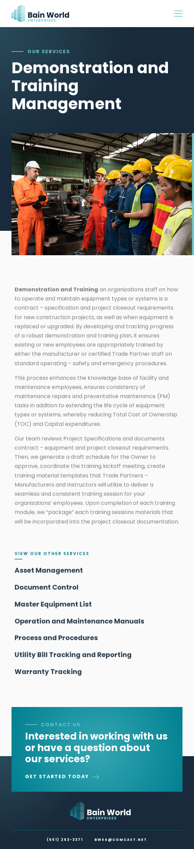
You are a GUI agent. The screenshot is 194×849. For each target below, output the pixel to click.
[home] (40, 13)
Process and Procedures (56, 640)
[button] (178, 13)
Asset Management (49, 572)
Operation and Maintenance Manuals (79, 623)
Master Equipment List (53, 606)
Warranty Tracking (48, 673)
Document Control (47, 589)
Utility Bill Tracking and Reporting (73, 656)
